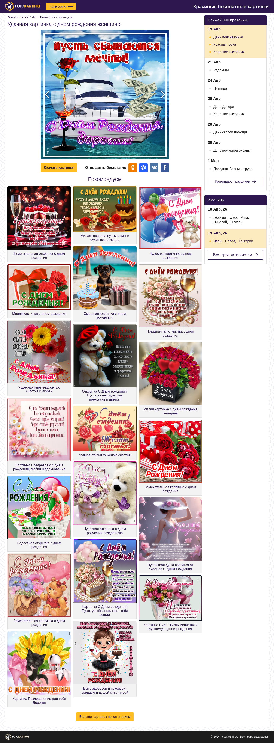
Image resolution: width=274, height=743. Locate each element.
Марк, (245, 217)
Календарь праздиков (235, 181)
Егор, (233, 217)
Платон (236, 222)
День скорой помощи (230, 132)
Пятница (220, 88)
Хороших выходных (228, 52)
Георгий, (220, 217)
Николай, (220, 222)
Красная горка (224, 44)
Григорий (246, 241)
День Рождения (43, 17)
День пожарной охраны (231, 150)
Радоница (221, 70)
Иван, (217, 241)
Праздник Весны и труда (232, 169)
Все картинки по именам (235, 255)
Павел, (230, 241)
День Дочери (223, 107)
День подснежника (228, 37)
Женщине (65, 17)
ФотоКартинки (17, 17)
